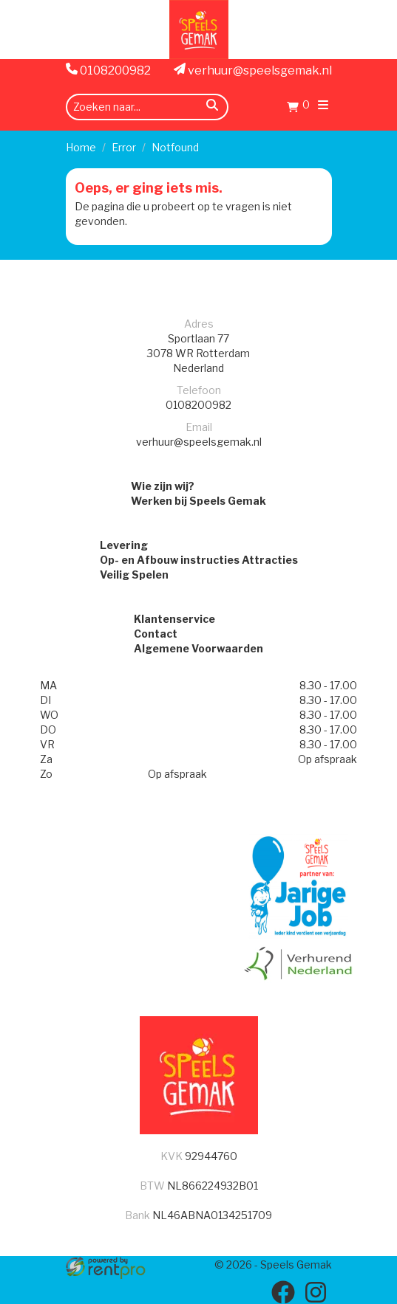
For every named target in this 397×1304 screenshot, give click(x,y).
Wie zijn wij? (162, 486)
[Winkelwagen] (298, 108)
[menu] (323, 106)
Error (124, 147)
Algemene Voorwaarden (198, 648)
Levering (124, 545)
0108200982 (108, 70)
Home (81, 147)
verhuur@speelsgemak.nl (253, 70)
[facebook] (283, 1292)
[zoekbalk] (147, 107)
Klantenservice (174, 619)
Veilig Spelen (134, 574)
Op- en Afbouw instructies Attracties (199, 559)
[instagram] (315, 1292)
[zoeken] (212, 107)
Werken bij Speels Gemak (198, 500)
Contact (155, 633)
